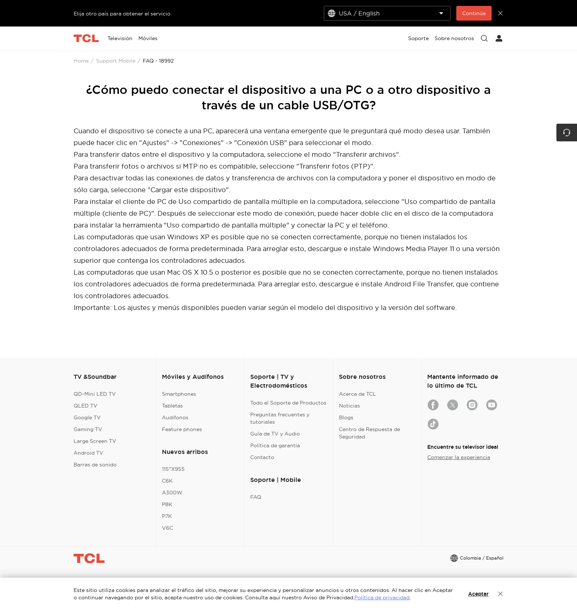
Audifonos (175, 417)
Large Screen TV (95, 441)
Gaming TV (88, 429)
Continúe (474, 13)
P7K (167, 516)
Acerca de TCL (357, 394)
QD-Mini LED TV (95, 394)
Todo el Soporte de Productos (288, 402)
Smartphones (179, 394)
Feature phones (182, 429)
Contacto (262, 457)
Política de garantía (275, 445)
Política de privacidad (382, 597)
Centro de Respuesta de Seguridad (369, 433)
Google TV (87, 417)
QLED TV (86, 405)
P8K (167, 504)
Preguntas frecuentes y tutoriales (279, 418)
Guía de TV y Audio (275, 433)
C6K (167, 480)
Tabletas (172, 405)
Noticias (349, 405)
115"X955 (173, 469)
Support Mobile (115, 60)
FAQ (255, 497)
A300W (172, 492)
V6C (167, 528)
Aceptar (478, 593)
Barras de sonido (95, 464)
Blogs (346, 417)
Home (81, 60)
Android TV (88, 452)
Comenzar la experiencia (458, 457)
